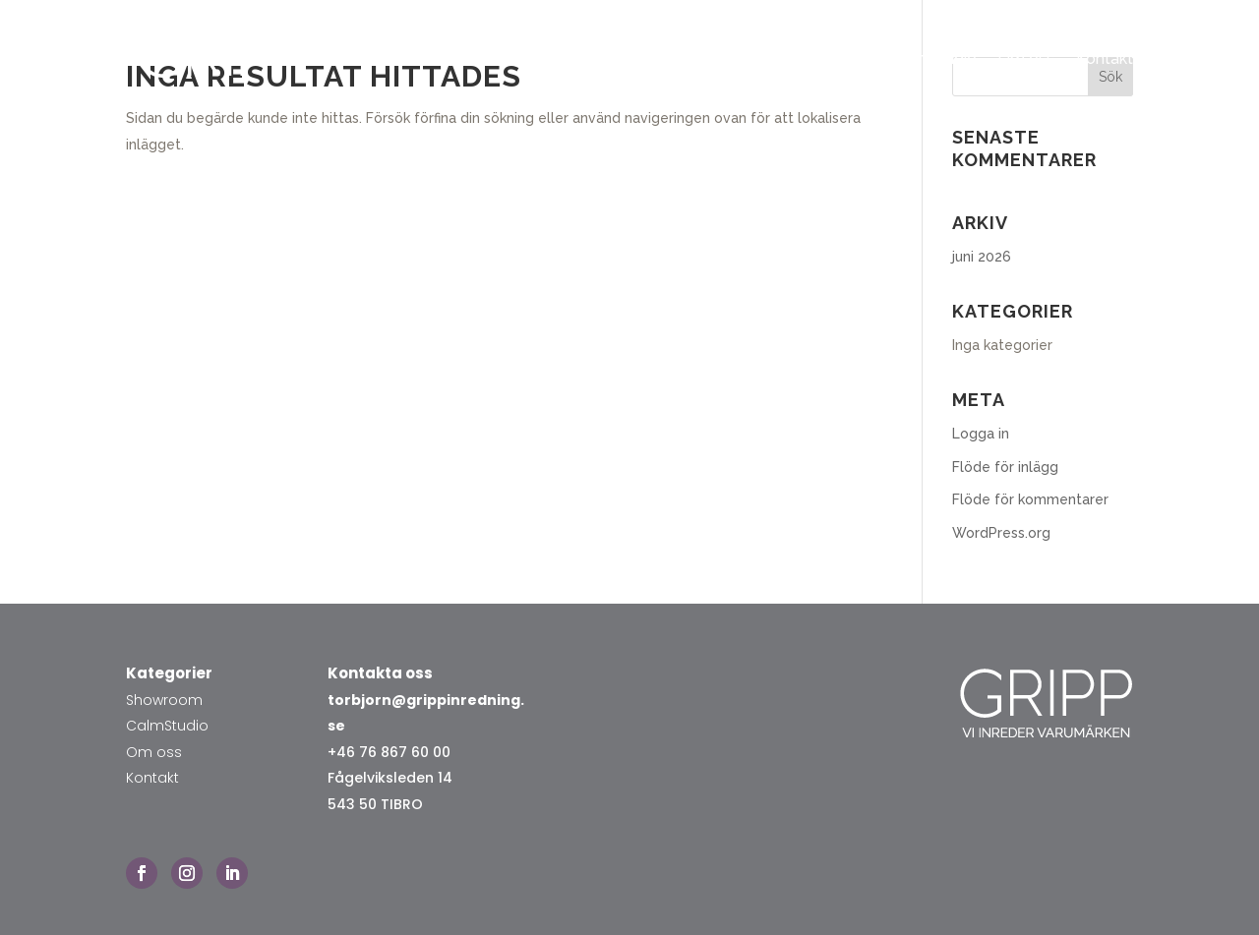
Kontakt (1104, 58)
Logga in (980, 433)
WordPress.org (1001, 533)
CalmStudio (167, 725)
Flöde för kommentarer (1030, 499)
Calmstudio (935, 58)
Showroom (831, 58)
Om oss (1026, 58)
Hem (751, 58)
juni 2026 (981, 256)
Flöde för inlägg (1005, 467)
